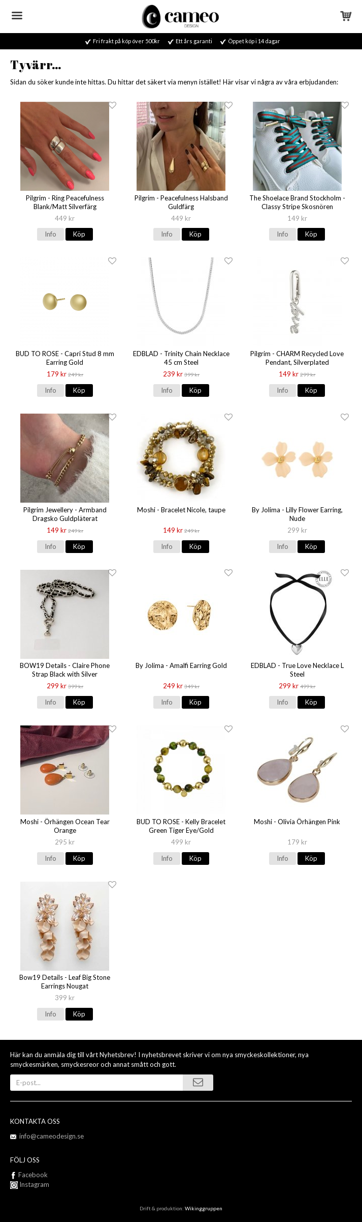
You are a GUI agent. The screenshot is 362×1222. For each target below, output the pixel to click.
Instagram (29, 1184)
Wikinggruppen (203, 1208)
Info (50, 234)
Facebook (33, 1175)
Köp (79, 234)
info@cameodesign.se (51, 1136)
